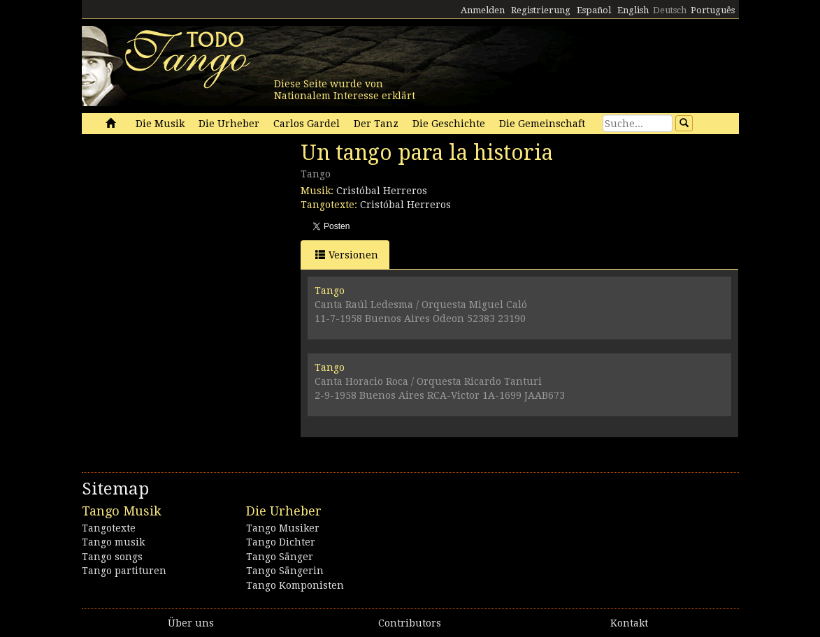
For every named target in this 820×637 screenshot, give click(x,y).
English (633, 10)
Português (713, 10)
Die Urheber (229, 123)
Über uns (191, 623)
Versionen (346, 255)
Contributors (409, 623)
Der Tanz (376, 123)
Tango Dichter (280, 542)
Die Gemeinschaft (542, 123)
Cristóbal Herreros (381, 190)
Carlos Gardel (306, 123)
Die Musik (160, 123)
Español (594, 10)
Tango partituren (124, 570)
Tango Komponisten (295, 585)
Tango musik (113, 542)
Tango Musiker (282, 528)
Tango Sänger (279, 556)
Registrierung (540, 10)
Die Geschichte (448, 123)
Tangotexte (109, 528)
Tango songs (112, 556)
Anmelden (483, 10)
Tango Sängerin (285, 570)
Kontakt (629, 623)
